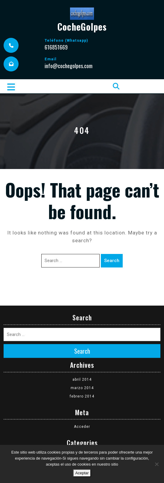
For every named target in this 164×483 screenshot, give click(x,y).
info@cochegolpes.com (68, 66)
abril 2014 (82, 354)
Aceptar (82, 473)
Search (111, 260)
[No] (157, 464)
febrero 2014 (82, 371)
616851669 (56, 47)
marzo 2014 (82, 363)
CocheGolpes (82, 26)
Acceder (82, 402)
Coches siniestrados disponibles (82, 432)
